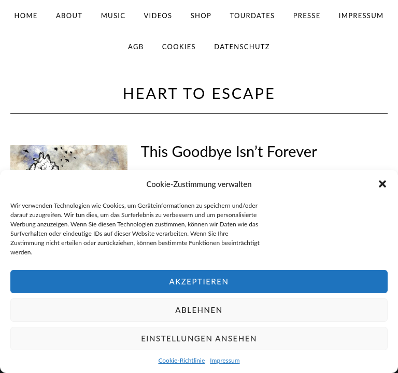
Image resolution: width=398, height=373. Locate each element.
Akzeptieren (199, 281)
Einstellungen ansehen (199, 338)
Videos (158, 15)
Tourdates (252, 15)
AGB (136, 46)
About (69, 15)
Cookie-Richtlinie (181, 360)
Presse (307, 15)
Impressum (224, 360)
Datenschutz (242, 46)
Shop (201, 15)
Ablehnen (198, 309)
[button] (382, 184)
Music (113, 15)
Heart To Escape (199, 93)
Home (26, 15)
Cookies (179, 46)
